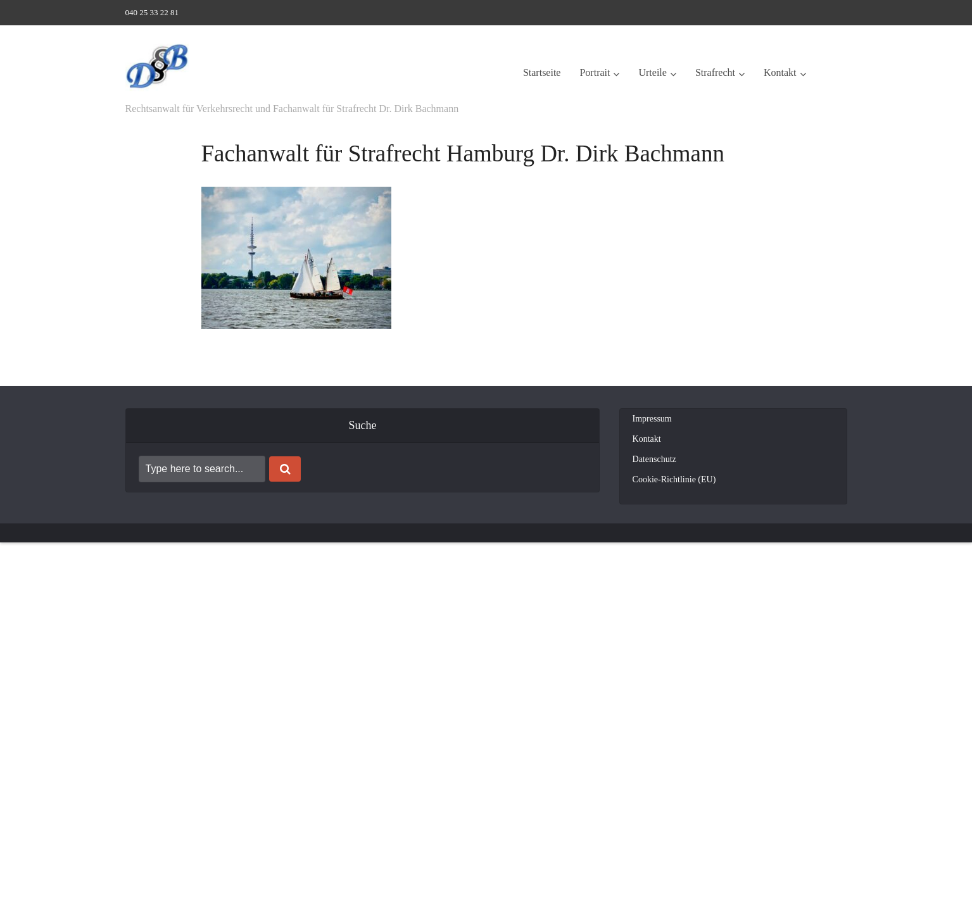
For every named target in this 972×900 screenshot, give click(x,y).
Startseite (542, 72)
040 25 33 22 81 (152, 12)
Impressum (652, 418)
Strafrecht (715, 72)
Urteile (652, 72)
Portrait (594, 72)
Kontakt (780, 72)
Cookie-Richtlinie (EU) (674, 479)
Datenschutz (654, 459)
